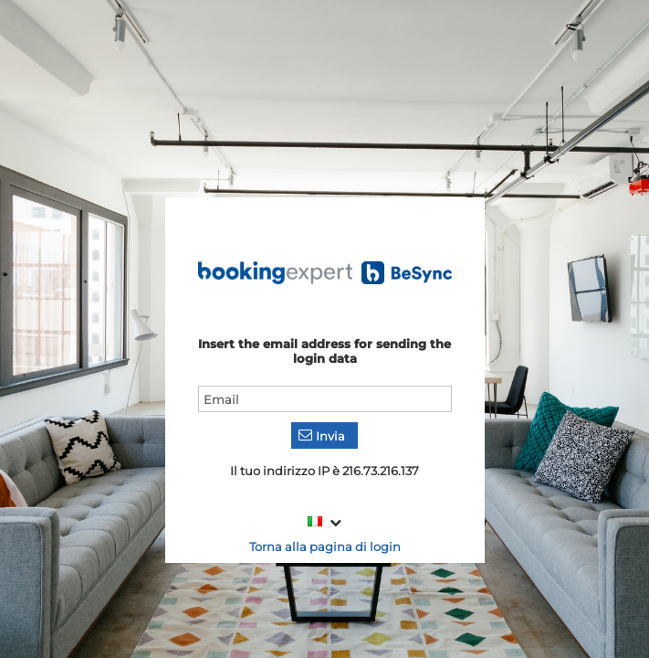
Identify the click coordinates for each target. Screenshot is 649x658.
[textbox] (325, 399)
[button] (324, 435)
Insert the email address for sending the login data (324, 351)
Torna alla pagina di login (325, 546)
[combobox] (324, 522)
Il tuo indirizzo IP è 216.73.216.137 (324, 470)
